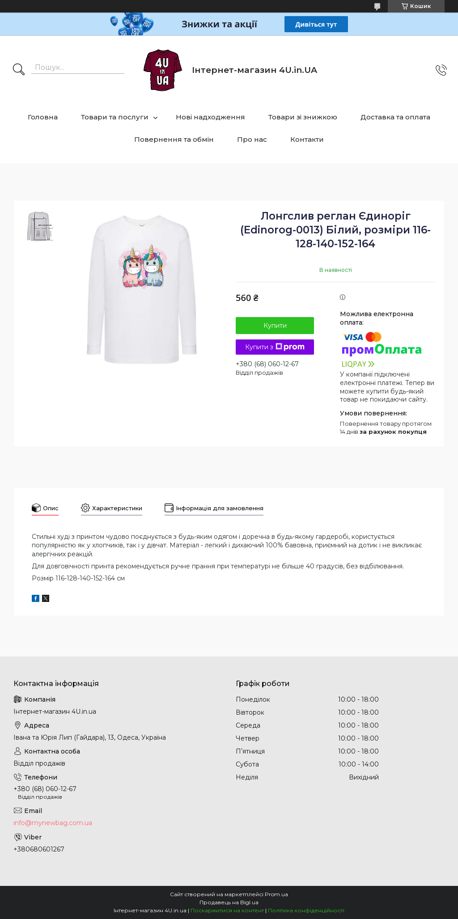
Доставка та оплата (395, 117)
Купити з (275, 347)
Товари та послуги (114, 117)
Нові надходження (210, 117)
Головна (43, 117)
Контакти (307, 139)
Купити (275, 326)
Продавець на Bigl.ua (229, 902)
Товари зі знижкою (302, 117)
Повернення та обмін (174, 139)
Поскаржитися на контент (227, 910)
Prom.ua (276, 894)
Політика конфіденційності (306, 910)
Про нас (252, 139)
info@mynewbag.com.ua (52, 823)
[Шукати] (19, 70)
